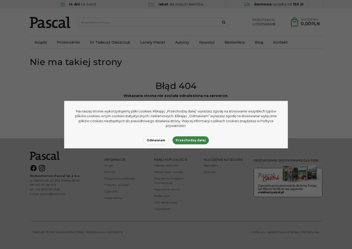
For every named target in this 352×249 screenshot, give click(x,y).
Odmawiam (156, 140)
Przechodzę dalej (191, 140)
